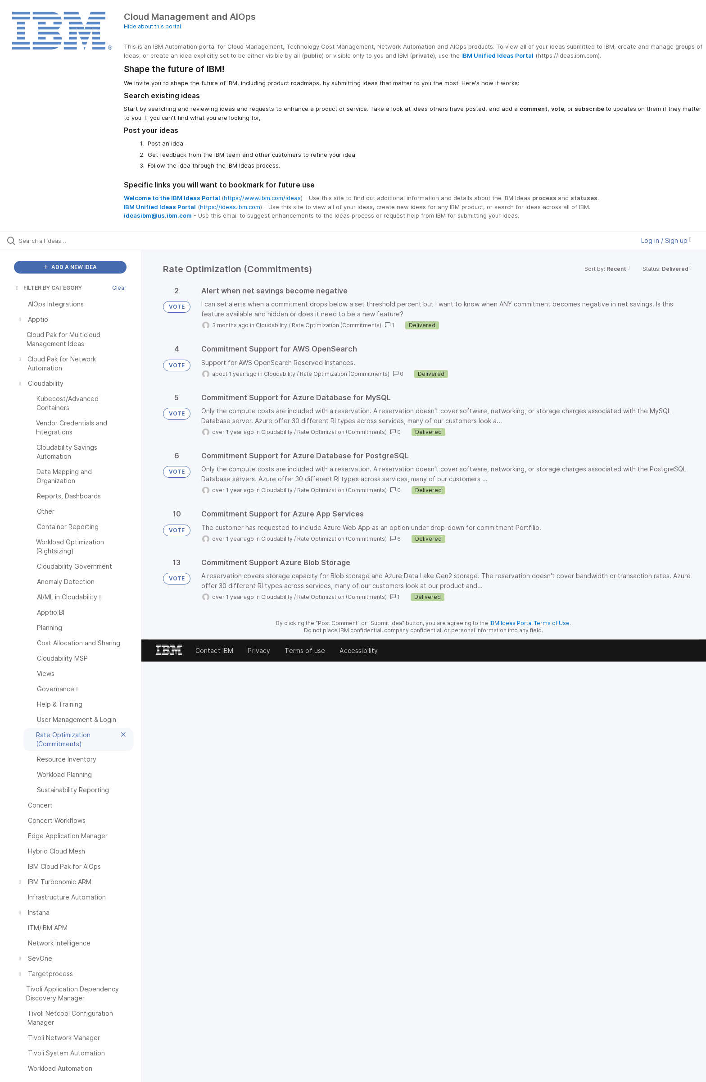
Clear (119, 287)
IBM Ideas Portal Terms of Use (529, 623)
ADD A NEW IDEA (70, 267)
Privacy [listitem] (259, 650)
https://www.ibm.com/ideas (262, 197)
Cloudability (271, 325)
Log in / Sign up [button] (666, 240)
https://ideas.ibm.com (230, 206)
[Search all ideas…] (82, 240)
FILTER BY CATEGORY (48, 287)
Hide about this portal (152, 26)
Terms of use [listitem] (305, 650)
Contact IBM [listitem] (214, 650)
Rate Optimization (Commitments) (336, 325)
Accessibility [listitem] (358, 650)
